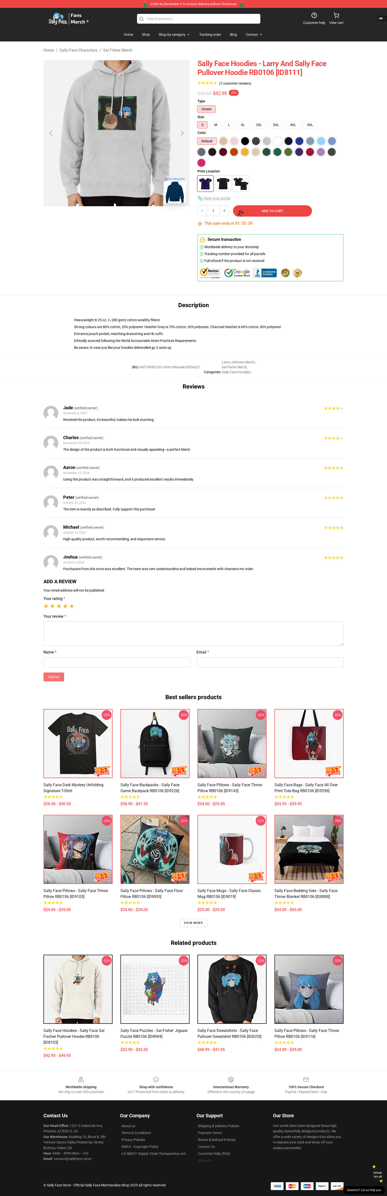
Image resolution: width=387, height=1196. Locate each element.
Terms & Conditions (136, 1133)
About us (128, 1126)
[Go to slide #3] (142, 218)
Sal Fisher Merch (117, 50)
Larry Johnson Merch (238, 362)
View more (193, 923)
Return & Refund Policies (216, 1140)
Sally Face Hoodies (236, 372)
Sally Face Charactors (78, 50)
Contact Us (206, 1147)
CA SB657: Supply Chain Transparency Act (153, 1154)
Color (201, 133)
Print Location (208, 171)
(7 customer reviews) (235, 83)
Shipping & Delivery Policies (218, 1126)
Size (200, 117)
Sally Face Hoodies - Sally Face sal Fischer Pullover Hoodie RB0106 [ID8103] (73, 1036)
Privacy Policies (133, 1140)
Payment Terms (210, 1133)
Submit (53, 677)
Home (48, 50)
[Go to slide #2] (116, 218)
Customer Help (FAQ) (214, 1154)
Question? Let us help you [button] (364, 1190)
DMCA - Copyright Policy (139, 1147)
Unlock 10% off (377, 1174)
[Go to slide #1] (91, 218)
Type (201, 101)
